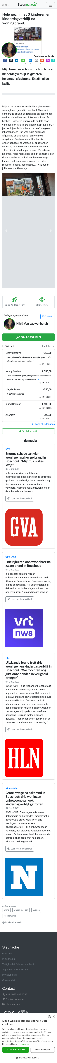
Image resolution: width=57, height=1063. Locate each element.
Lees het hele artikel (19, 498)
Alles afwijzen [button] (42, 1049)
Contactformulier (13, 999)
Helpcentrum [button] (11, 1004)
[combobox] (49, 1016)
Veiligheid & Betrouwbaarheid (18, 964)
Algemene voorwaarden (15, 969)
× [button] (53, 1017)
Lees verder (24, 1044)
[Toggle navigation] (50, 5)
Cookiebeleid (9, 980)
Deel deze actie (28, 431)
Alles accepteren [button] (16, 1049)
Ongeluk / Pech (21, 910)
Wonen (36, 910)
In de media (8, 958)
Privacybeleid (9, 974)
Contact (47, 316)
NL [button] (6, 5)
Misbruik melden (12, 922)
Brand (6, 910)
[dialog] (28, 1038)
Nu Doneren (28, 337)
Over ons (7, 953)
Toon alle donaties (43, 424)
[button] (5, 61)
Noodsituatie (10, 916)
